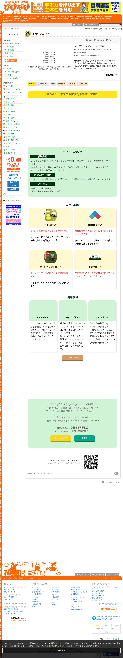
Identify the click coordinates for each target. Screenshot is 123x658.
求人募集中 (9, 75)
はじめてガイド (9, 592)
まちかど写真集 (76, 602)
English (106, 625)
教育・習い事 (10, 111)
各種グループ (10, 153)
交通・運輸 (10, 105)
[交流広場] (52, 18)
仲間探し (55, 605)
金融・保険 (10, 134)
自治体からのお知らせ (79, 592)
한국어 (113, 629)
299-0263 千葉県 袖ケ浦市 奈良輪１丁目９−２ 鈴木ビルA (92, 49)
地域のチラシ (37, 604)
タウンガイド (13, 34)
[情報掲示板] (79, 16)
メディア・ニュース (13, 143)
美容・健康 (10, 118)
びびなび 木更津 (98, 591)
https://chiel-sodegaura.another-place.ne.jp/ (86, 55)
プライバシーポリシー (34, 578)
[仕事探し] (70, 16)
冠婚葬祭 (9, 114)
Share (116, 75)
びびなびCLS (9, 589)
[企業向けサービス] (9, 21)
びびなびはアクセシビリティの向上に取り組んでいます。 (108, 618)
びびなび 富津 (97, 598)
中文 (106, 632)
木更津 (17, 29)
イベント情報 (37, 594)
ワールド (6, 29)
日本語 (96, 625)
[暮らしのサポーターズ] (30, 18)
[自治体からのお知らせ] (21, 16)
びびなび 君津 (97, 593)
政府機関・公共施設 (13, 124)
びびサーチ (75, 607)
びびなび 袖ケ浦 (98, 595)
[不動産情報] (107, 16)
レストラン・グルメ (13, 86)
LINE (84, 438)
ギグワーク (36, 606)
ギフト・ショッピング (14, 89)
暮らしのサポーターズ (79, 589)
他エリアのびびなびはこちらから (109, 604)
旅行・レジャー (11, 102)
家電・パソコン (11, 127)
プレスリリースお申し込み (13, 611)
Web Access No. (77, 609)
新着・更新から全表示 (13, 43)
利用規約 (7, 578)
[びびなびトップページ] (15, 7)
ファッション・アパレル (14, 93)
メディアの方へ (9, 614)
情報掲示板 (36, 602)
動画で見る (9, 56)
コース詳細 (73, 357)
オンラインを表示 (11, 78)
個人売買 (55, 589)
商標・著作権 (18, 578)
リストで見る (9, 46)
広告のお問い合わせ (11, 609)
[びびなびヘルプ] (108, 18)
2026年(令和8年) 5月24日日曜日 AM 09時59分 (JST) (104, 29)
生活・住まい (10, 108)
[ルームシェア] (8, 18)
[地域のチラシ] (74, 18)
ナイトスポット (11, 149)
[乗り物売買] (97, 16)
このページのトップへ (111, 578)
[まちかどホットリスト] (48, 16)
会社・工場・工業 (12, 140)
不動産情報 (55, 597)
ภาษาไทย (99, 629)
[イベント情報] (61, 16)
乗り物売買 (55, 592)
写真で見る (9, 53)
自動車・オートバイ (13, 130)
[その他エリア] (23, 21)
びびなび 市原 (97, 600)
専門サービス (10, 137)
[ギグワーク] (84, 18)
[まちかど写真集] (62, 18)
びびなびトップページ (13, 200)
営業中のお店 (9, 68)
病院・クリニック (12, 121)
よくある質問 (9, 597)
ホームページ (61, 438)
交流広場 (74, 599)
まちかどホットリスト (40, 592)
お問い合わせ (9, 599)
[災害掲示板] (43, 18)
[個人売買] (88, 16)
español (116, 625)
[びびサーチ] (7, 16)
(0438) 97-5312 (82, 52)
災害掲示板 (75, 594)
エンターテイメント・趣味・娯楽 (14, 98)
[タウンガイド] (34, 16)
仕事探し (35, 599)
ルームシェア (56, 599)
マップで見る (9, 50)
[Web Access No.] (97, 18)
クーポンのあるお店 (12, 72)
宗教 (7, 146)
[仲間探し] (17, 18)
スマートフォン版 (113, 639)
